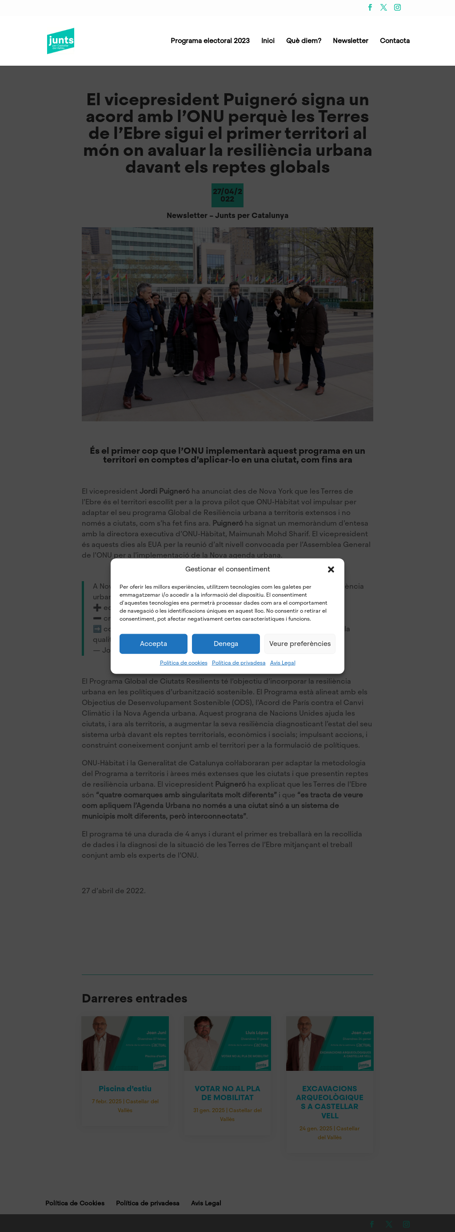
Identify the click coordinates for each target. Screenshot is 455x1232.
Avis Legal (282, 662)
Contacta (395, 41)
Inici (268, 41)
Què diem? (303, 41)
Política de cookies (184, 662)
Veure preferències (300, 643)
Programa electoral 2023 (210, 41)
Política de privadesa (239, 662)
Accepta (153, 643)
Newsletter (350, 41)
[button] (331, 569)
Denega (226, 643)
